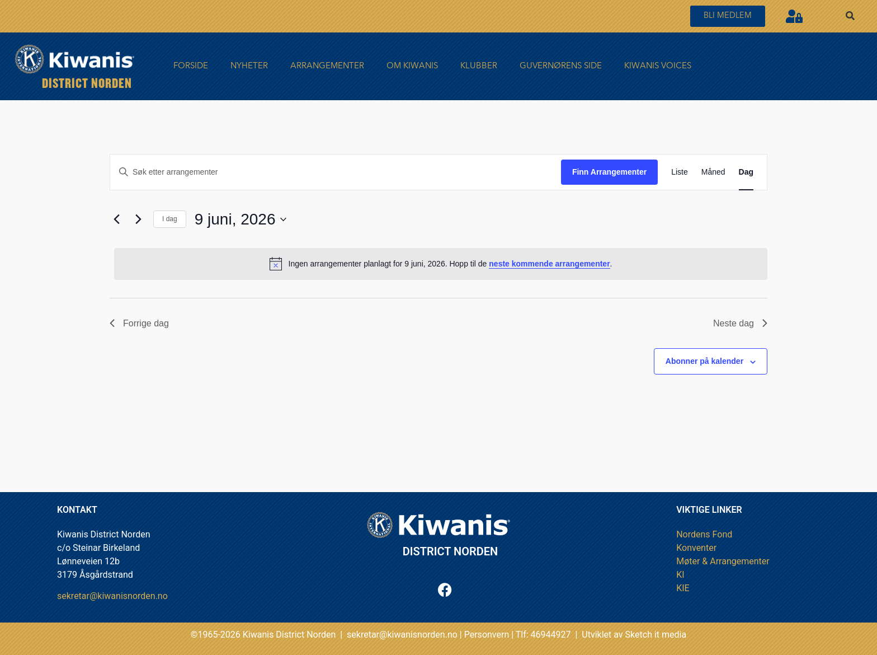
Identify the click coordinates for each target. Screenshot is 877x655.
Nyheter (249, 66)
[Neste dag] (138, 219)
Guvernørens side (561, 66)
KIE (682, 588)
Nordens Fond (704, 534)
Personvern (487, 634)
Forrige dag (139, 323)
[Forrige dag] (116, 219)
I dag (169, 219)
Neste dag (740, 323)
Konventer (696, 547)
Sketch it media (656, 634)
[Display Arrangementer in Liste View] (679, 172)
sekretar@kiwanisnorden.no (112, 596)
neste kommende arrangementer (549, 263)
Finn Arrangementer (609, 171)
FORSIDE (190, 66)
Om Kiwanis (412, 66)
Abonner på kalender (704, 361)
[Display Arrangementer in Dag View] (746, 172)
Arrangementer (327, 66)
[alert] (440, 263)
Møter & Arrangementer (723, 561)
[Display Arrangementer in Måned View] (713, 172)
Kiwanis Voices (657, 66)
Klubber (478, 66)
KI (680, 574)
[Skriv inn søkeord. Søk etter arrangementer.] (335, 172)
